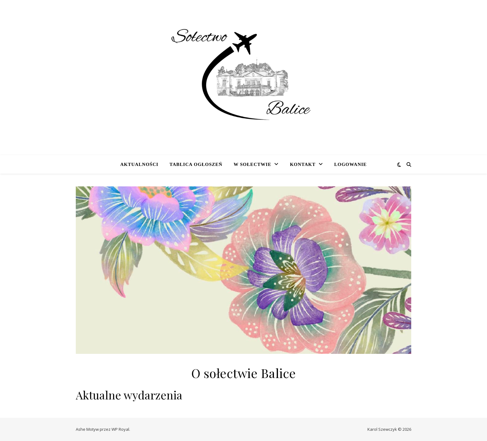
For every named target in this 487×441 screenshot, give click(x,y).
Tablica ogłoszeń (196, 164)
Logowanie (350, 164)
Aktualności (139, 164)
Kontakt (303, 164)
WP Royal (120, 429)
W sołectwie (252, 164)
